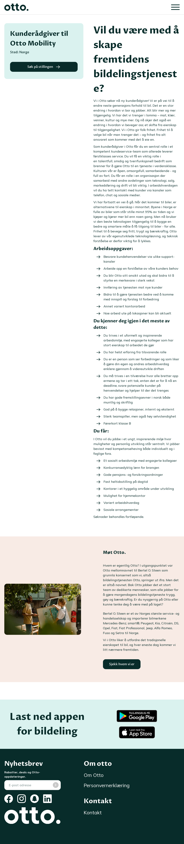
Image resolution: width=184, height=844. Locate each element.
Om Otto (94, 775)
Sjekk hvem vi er (121, 664)
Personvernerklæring (107, 785)
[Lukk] (175, 7)
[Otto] (16, 7)
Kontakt (93, 812)
